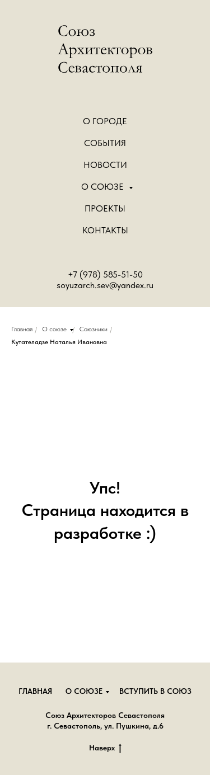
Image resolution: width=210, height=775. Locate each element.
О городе (105, 121)
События (105, 143)
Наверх (105, 748)
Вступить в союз (155, 691)
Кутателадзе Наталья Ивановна (59, 342)
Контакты (105, 230)
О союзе (54, 329)
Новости (105, 164)
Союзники (94, 329)
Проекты (105, 208)
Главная (21, 329)
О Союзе (103, 186)
